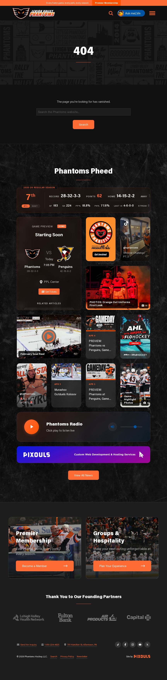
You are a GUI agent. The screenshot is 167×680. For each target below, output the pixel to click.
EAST (35, 206)
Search (53, 656)
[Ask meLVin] (131, 13)
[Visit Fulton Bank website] (68, 617)
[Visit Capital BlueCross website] (141, 617)
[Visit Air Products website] (105, 617)
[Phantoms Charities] (101, 239)
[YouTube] (140, 644)
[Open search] (111, 13)
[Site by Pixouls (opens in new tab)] (142, 656)
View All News (83, 475)
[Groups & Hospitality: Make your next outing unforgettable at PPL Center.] (122, 548)
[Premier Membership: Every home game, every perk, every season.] (44, 548)
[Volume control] (131, 426)
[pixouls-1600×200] (83, 454)
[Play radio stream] (31, 426)
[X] (147, 644)
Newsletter (82, 656)
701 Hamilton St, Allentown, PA (82, 645)
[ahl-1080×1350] (135, 337)
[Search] (83, 112)
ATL (25, 206)
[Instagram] (132, 644)
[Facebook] (125, 644)
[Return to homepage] (33, 13)
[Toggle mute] (112, 426)
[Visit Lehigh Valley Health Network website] (31, 617)
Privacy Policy (67, 656)
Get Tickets (49, 291)
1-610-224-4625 (52, 645)
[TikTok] (118, 644)
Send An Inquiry (28, 645)
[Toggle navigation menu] (152, 13)
